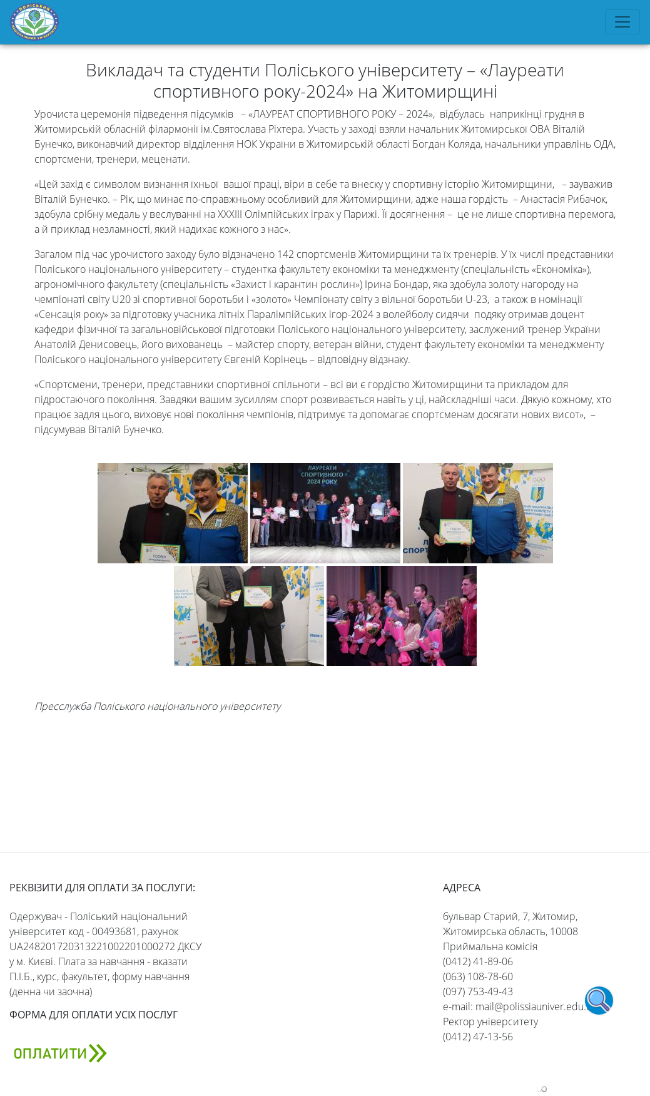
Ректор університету (490, 1021)
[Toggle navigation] (622, 21)
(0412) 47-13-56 (478, 1036)
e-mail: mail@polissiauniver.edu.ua (520, 1006)
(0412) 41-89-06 (478, 961)
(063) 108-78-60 (478, 976)
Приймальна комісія (490, 946)
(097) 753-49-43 (478, 991)
